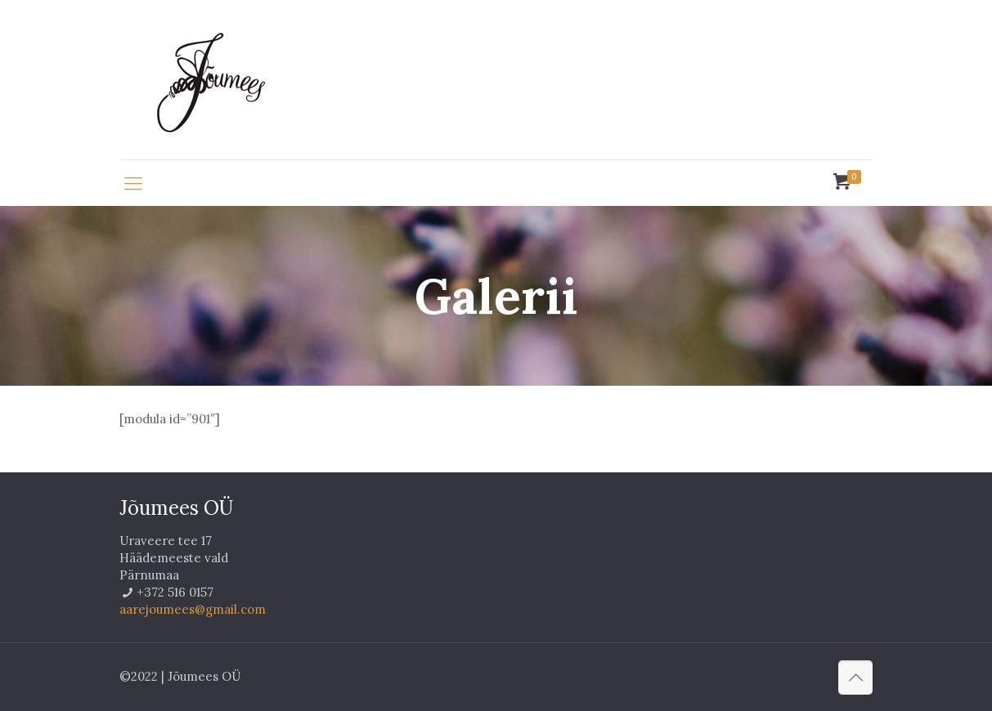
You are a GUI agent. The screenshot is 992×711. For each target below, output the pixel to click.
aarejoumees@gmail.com (192, 609)
